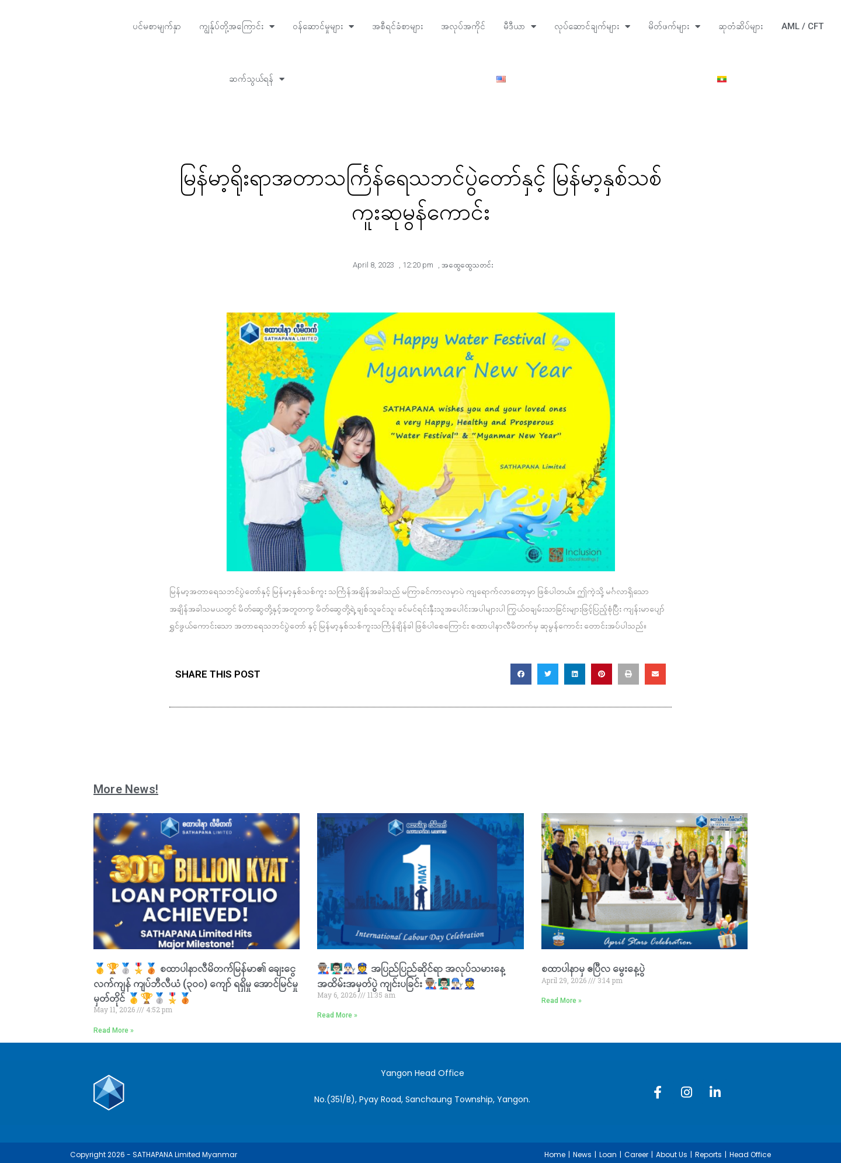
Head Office (750, 1154)
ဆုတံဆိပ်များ (740, 26)
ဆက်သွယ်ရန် (256, 79)
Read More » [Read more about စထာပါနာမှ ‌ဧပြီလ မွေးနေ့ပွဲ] (561, 1001)
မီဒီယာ (519, 26)
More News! (125, 789)
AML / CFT (802, 26)
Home (554, 1154)
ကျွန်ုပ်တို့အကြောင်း (236, 26)
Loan (608, 1154)
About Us (671, 1154)
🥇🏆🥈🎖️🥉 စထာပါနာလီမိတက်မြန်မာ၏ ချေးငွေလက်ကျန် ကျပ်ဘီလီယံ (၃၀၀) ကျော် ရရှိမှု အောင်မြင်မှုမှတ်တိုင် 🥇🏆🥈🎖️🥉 (195, 983)
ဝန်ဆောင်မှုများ (323, 26)
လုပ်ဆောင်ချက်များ (592, 26)
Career (636, 1154)
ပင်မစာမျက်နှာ (157, 26)
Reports (708, 1154)
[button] (520, 674)
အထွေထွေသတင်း (468, 265)
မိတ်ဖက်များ (674, 26)
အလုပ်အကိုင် (463, 26)
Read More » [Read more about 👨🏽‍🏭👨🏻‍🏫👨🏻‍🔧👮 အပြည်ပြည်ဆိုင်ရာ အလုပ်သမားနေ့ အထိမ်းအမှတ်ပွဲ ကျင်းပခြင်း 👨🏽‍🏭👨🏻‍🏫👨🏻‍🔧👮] (337, 1015)
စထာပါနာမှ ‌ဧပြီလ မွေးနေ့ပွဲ (593, 968)
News (582, 1154)
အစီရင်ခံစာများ (397, 26)
